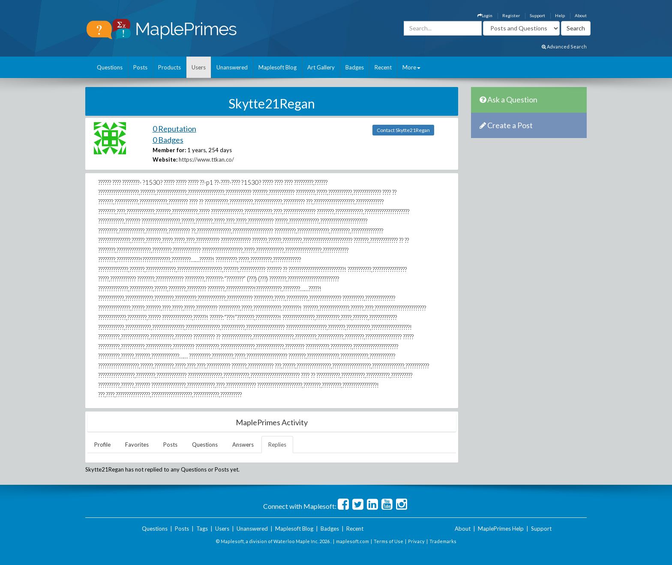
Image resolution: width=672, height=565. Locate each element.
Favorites (137, 444)
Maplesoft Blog (277, 67)
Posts (140, 67)
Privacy (416, 541)
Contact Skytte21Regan (403, 130)
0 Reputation (174, 128)
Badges (354, 67)
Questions (110, 67)
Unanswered (232, 67)
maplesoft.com (352, 541)
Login (484, 15)
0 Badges (168, 139)
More (411, 67)
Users (199, 67)
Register (511, 15)
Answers (243, 444)
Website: (165, 159)
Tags (202, 528)
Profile (102, 444)
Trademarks (442, 541)
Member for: (169, 150)
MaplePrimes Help (501, 528)
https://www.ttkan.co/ (206, 159)
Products (169, 67)
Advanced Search (564, 46)
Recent (383, 67)
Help (560, 15)
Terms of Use (388, 541)
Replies (277, 444)
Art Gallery (321, 67)
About (581, 15)
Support (537, 15)
